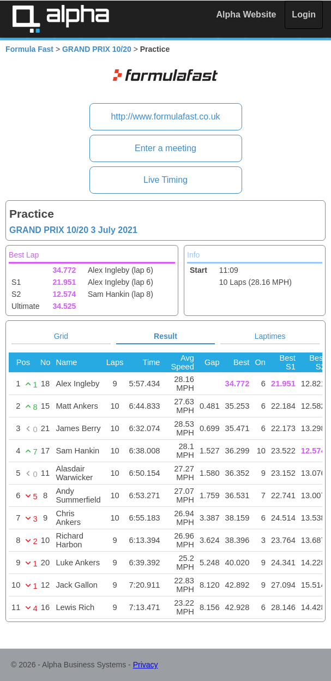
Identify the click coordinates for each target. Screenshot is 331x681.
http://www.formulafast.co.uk (165, 116)
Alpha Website (246, 14)
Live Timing (165, 179)
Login (304, 14)
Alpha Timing (60, 19)
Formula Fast (29, 49)
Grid (61, 336)
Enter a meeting (165, 148)
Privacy (145, 664)
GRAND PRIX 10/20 (96, 49)
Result (165, 336)
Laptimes (270, 336)
